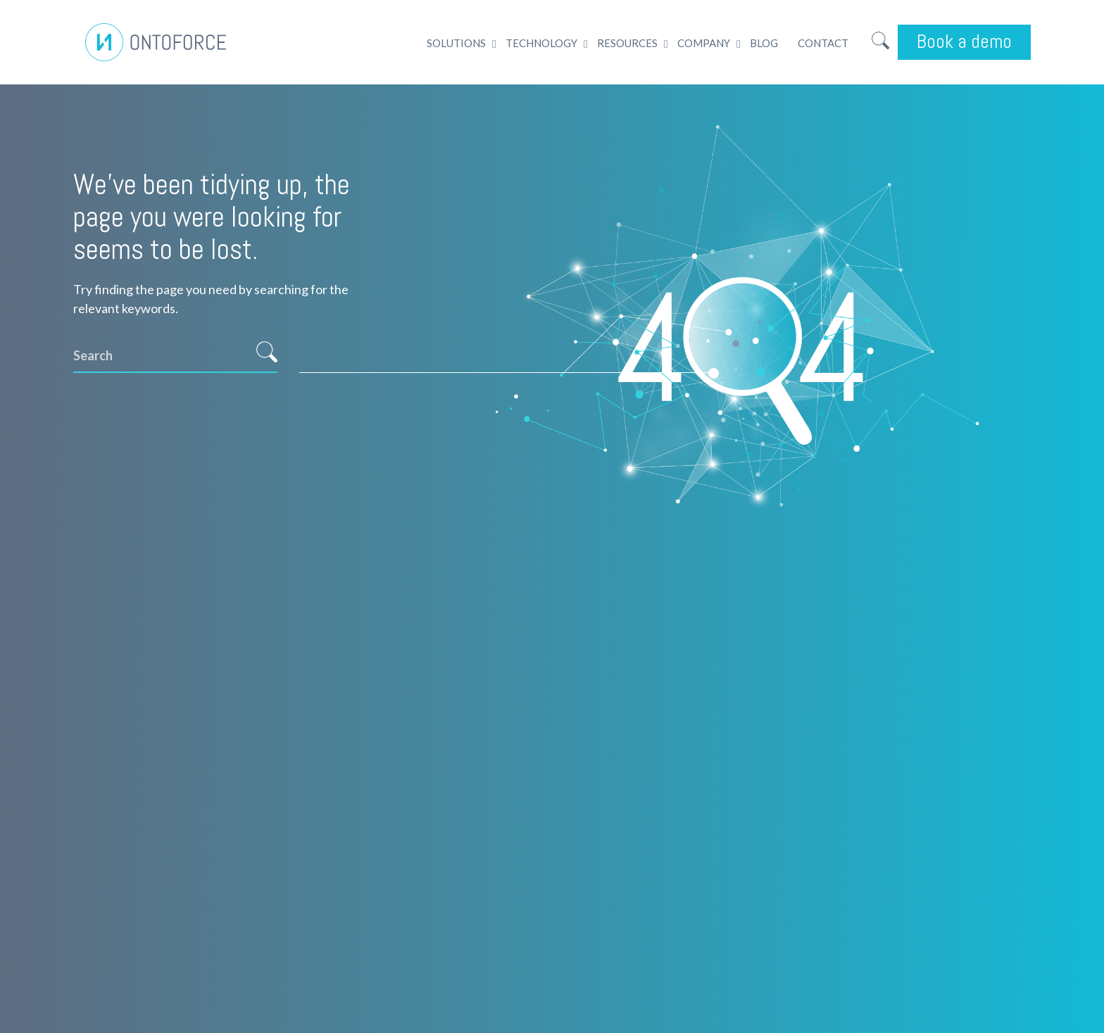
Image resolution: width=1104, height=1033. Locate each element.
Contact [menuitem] (823, 43)
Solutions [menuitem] (456, 43)
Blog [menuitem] (764, 43)
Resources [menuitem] (627, 43)
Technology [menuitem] (541, 43)
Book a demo (964, 41)
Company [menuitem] (703, 43)
